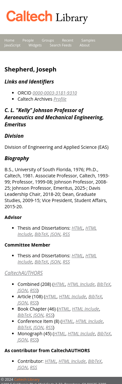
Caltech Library (26, 379)
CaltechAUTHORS (24, 272)
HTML (77, 228)
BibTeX (41, 234)
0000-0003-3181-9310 (55, 93)
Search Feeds (61, 45)
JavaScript (12, 45)
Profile (59, 99)
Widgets (35, 45)
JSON (55, 234)
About (85, 45)
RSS (66, 234)
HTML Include (80, 284)
